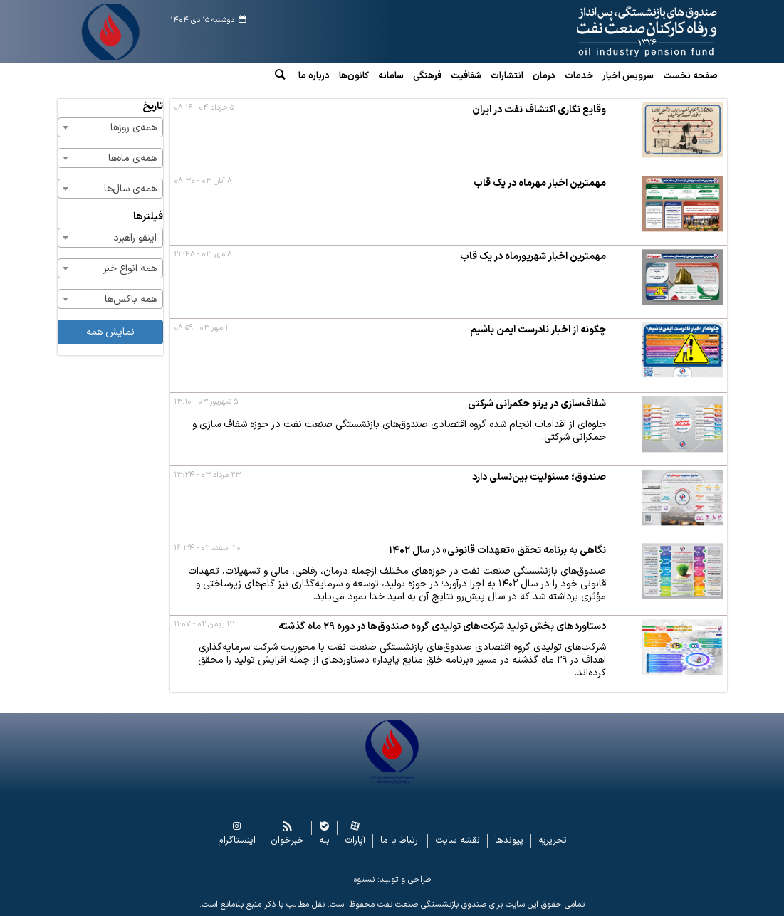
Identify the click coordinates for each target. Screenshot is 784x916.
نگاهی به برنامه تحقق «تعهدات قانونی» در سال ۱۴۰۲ (497, 550)
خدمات (579, 76)
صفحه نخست (690, 76)
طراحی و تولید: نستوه (392, 879)
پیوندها (509, 841)
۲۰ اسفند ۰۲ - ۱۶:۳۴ (207, 548)
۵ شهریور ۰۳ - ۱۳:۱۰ (206, 402)
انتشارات (507, 76)
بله (324, 841)
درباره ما (314, 76)
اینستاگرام (237, 841)
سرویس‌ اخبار (628, 76)
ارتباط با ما (400, 841)
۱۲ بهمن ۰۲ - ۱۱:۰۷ (204, 624)
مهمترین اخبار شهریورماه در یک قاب (533, 256)
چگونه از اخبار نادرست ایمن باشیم (538, 329)
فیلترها (148, 216)
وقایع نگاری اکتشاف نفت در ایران (539, 109)
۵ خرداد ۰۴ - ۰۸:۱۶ (204, 108)
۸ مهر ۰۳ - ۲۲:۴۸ (203, 254)
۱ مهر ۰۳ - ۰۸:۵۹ (201, 328)
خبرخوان (287, 841)
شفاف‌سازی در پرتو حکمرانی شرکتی (537, 403)
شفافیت (466, 76)
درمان (544, 76)
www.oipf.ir (634, 32)
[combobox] (110, 127)
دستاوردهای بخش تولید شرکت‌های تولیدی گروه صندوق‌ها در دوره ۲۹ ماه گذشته (442, 626)
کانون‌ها (354, 76)
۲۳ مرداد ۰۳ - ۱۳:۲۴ (207, 475)
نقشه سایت (457, 841)
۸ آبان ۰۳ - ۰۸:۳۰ (203, 181)
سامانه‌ (391, 76)
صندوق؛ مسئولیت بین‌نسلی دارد (539, 477)
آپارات (355, 841)
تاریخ (152, 106)
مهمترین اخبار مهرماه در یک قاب (540, 183)
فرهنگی (427, 76)
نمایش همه (110, 332)
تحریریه (552, 841)
